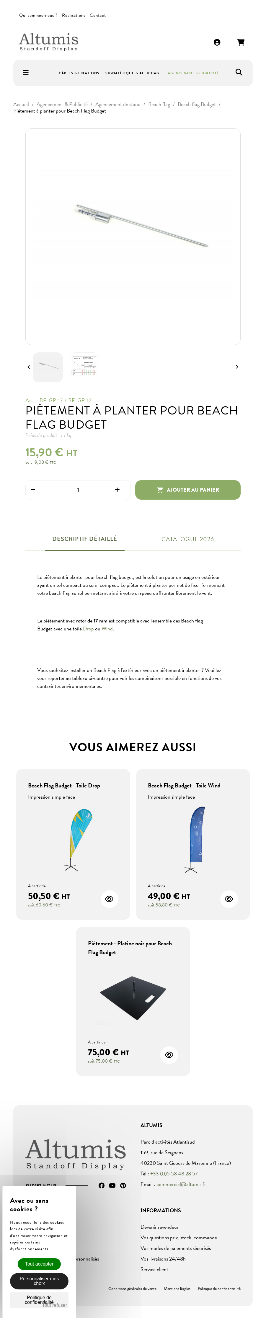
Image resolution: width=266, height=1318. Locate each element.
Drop (88, 628)
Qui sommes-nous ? (38, 15)
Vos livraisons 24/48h (163, 1259)
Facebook (102, 1186)
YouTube (112, 1186)
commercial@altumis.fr (181, 1184)
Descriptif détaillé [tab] (84, 538)
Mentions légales (177, 1289)
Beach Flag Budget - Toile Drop (64, 785)
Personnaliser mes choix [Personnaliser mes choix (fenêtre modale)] (39, 1281)
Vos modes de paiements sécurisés (176, 1248)
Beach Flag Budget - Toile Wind (184, 785)
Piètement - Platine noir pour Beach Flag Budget (130, 948)
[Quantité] (78, 490)
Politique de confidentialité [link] (39, 1300)
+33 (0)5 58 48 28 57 (174, 1173)
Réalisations (73, 15)
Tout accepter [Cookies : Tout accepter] (39, 1263)
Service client (154, 1269)
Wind (107, 628)
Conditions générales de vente (132, 1289)
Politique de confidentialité (219, 1289)
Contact (98, 15)
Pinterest (123, 1186)
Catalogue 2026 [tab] (187, 539)
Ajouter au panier (188, 490)
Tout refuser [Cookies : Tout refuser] (54, 1305)
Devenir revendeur (160, 1227)
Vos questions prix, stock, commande (179, 1237)
